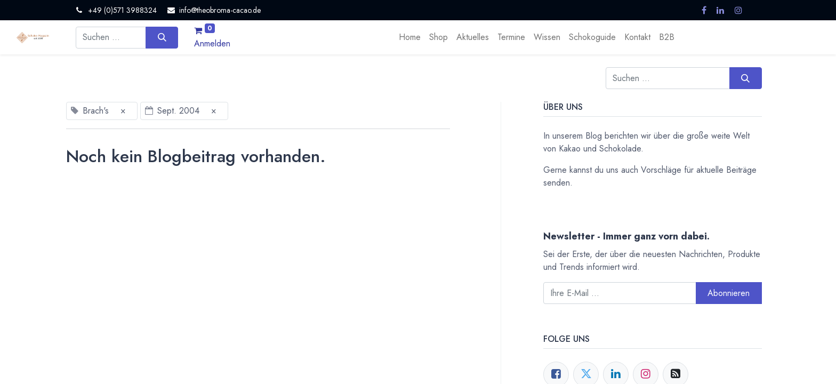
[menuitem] (410, 37)
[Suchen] (162, 37)
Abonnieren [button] (729, 293)
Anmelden (212, 43)
